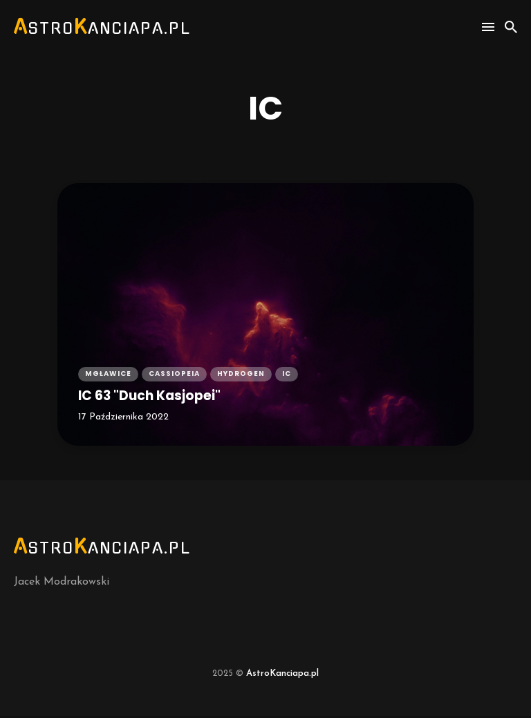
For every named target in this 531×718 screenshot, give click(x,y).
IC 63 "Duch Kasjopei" (157, 396)
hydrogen (241, 375)
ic (286, 375)
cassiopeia (174, 375)
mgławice (108, 375)
